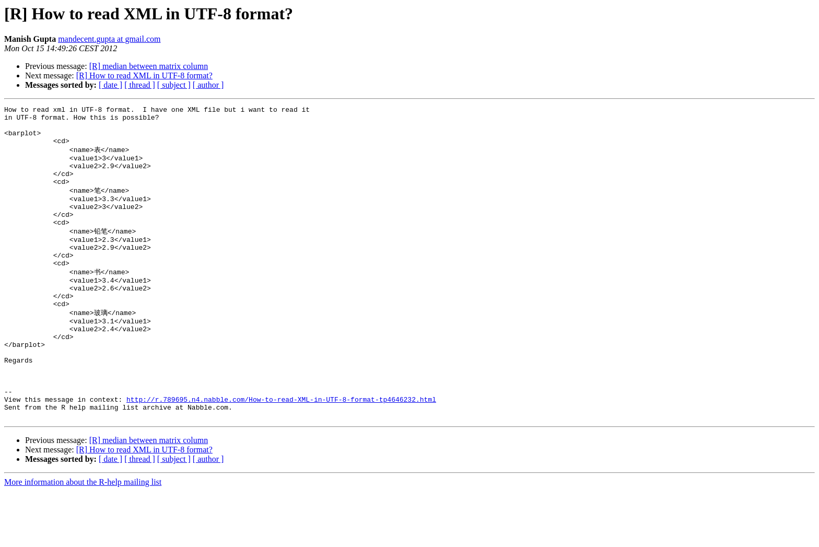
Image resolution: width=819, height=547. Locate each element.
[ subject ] (174, 84)
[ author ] (208, 84)
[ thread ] (139, 84)
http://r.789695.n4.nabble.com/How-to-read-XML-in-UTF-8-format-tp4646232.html (281, 452)
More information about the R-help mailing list (82, 537)
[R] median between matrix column (148, 66)
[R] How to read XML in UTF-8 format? (144, 75)
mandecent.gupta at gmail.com (109, 38)
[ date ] (110, 84)
